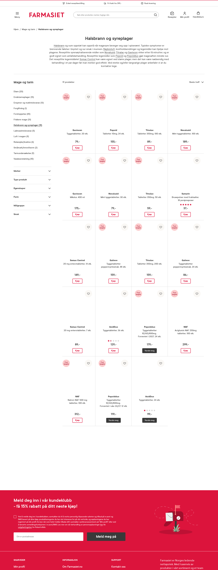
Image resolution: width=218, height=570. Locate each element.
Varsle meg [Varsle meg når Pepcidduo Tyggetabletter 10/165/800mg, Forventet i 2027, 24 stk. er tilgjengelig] (149, 350)
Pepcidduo (132, 55)
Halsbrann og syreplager (28, 125)
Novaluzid (110, 52)
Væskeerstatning (23, 158)
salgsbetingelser (25, 527)
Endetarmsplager (24, 97)
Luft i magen (21, 136)
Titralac (120, 52)
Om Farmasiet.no (72, 566)
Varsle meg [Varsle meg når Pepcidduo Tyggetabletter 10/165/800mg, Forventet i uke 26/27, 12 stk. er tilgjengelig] (113, 420)
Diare (18, 91)
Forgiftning (20, 108)
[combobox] (116, 15)
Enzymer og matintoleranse (29, 102)
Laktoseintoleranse (24, 130)
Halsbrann (59, 45)
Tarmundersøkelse (24, 153)
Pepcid (119, 55)
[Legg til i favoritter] (88, 97)
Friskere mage (22, 119)
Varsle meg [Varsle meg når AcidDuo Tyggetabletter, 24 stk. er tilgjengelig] (149, 420)
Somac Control (87, 59)
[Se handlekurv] (199, 15)
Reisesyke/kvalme (24, 142)
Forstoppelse (22, 114)
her (101, 525)
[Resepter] (172, 15)
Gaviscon (133, 52)
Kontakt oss (118, 566)
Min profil (19, 566)
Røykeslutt (109, 49)
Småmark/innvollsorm (25, 147)
